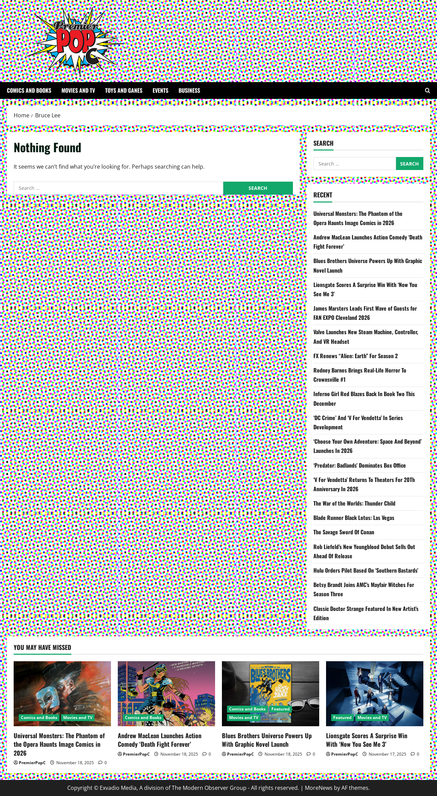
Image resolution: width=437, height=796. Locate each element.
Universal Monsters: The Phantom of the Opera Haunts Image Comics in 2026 (59, 744)
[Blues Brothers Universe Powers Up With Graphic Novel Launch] (270, 693)
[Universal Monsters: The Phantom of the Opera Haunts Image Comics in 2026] (62, 693)
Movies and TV (78, 90)
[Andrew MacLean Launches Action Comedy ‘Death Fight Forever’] (166, 693)
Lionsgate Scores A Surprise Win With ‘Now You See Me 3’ (366, 739)
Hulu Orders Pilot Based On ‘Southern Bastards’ (365, 570)
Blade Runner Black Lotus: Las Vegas (353, 517)
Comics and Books (29, 90)
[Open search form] (427, 90)
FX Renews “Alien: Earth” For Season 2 (356, 356)
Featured (280, 709)
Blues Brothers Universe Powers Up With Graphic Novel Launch (267, 739)
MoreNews (319, 788)
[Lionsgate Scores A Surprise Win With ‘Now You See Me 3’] (374, 693)
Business (189, 90)
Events (160, 90)
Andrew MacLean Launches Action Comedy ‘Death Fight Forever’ (159, 739)
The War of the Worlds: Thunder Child (354, 503)
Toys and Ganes (123, 90)
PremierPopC (32, 763)
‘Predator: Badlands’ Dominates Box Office (359, 465)
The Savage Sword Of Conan (343, 532)
